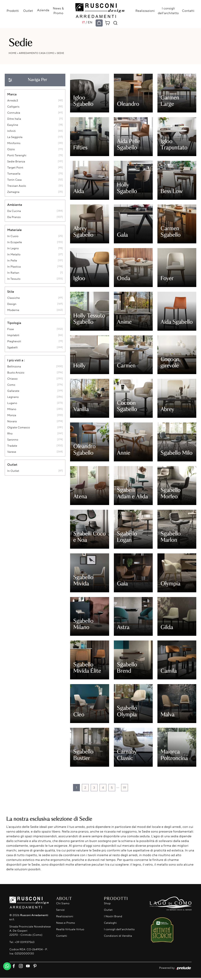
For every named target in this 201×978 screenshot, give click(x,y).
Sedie (60, 53)
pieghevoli (14, 341)
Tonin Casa (14, 179)
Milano (11, 409)
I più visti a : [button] (16, 360)
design (11, 304)
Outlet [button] (12, 464)
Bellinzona (14, 366)
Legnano (13, 397)
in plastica (14, 266)
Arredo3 (12, 100)
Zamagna (13, 192)
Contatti (187, 11)
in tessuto (14, 279)
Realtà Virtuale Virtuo (70, 929)
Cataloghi (110, 923)
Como (11, 384)
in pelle (12, 260)
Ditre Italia (14, 119)
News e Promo (65, 923)
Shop (107, 903)
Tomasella (13, 173)
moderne (13, 310)
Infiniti (11, 131)
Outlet (29, 11)
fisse (10, 329)
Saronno (12, 439)
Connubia (13, 112)
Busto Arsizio (15, 372)
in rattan (13, 272)
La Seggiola (14, 137)
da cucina (14, 211)
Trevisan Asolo (16, 186)
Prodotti (14, 11)
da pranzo (14, 217)
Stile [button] (10, 291)
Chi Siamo (62, 903)
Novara (12, 421)
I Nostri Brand (113, 916)
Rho (10, 433)
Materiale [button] (14, 230)
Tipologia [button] (14, 323)
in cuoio (12, 236)
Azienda (43, 10)
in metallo (14, 254)
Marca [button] (12, 94)
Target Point (15, 167)
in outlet (13, 471)
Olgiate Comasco (18, 427)
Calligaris (13, 106)
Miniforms (14, 143)
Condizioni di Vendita (118, 936)
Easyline (12, 125)
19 (124, 787)
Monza (11, 415)
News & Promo (58, 10)
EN (90, 22)
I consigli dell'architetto (167, 10)
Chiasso (12, 378)
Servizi (60, 910)
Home (12, 53)
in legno (13, 248)
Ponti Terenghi (16, 155)
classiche (13, 298)
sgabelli (12, 347)
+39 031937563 (24, 942)
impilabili (13, 335)
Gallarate (13, 391)
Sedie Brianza (16, 161)
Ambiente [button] (14, 205)
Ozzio (11, 149)
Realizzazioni (143, 11)
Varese (11, 452)
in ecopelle (14, 242)
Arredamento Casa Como (36, 53)
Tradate (12, 445)
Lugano (12, 403)
